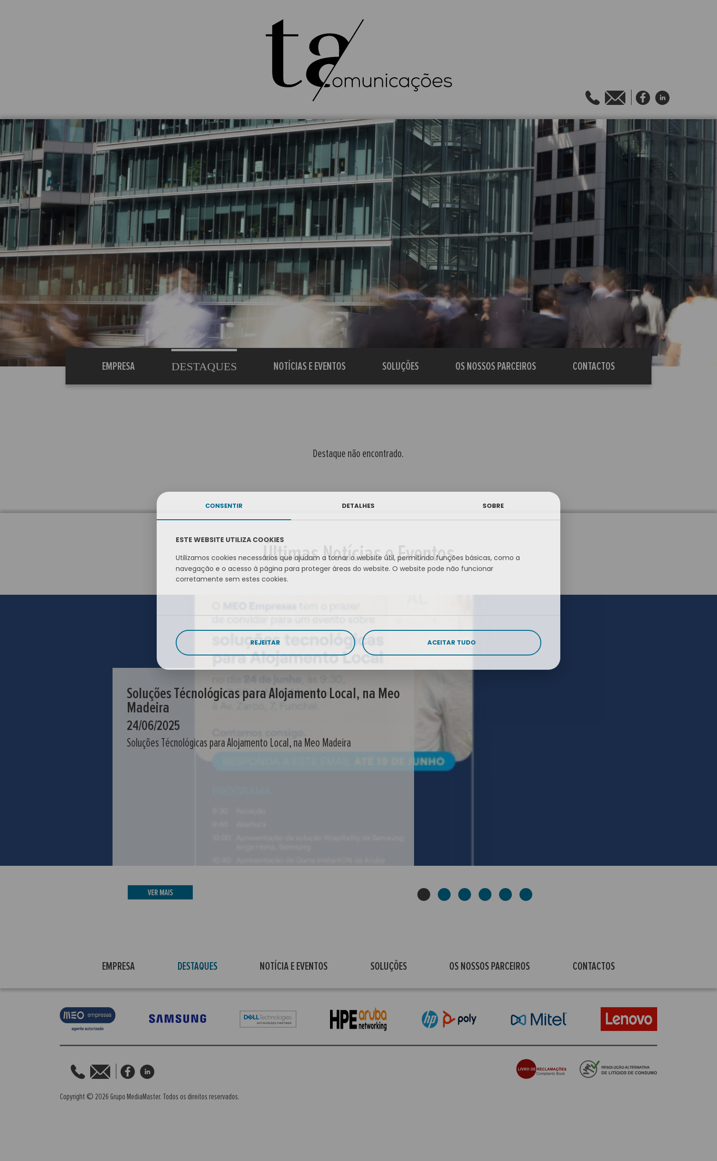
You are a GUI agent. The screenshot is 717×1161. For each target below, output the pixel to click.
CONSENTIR (224, 505)
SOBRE (493, 505)
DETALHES (358, 505)
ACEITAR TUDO (451, 642)
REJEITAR (265, 642)
